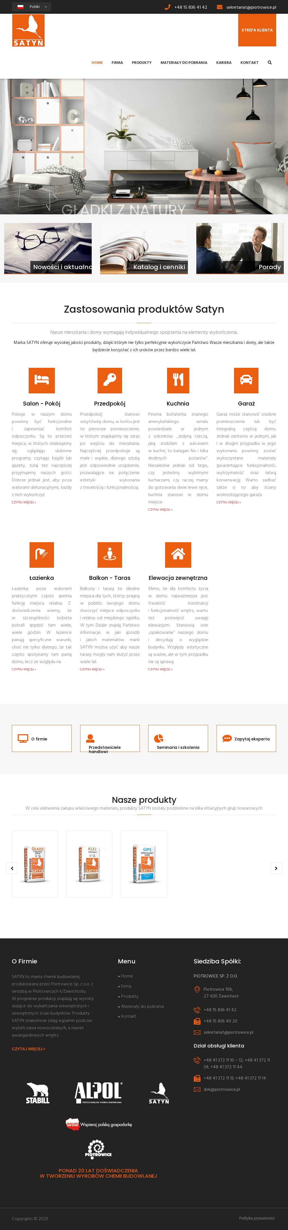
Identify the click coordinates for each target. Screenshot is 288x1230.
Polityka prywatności (257, 1218)
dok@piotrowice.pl (222, 1089)
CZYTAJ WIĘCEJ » (24, 502)
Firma (117, 63)
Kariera (223, 63)
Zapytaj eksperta (252, 739)
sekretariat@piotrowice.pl (251, 7)
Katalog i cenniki (159, 267)
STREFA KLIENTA (257, 30)
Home (97, 63)
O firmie (39, 739)
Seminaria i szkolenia (178, 747)
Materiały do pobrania (184, 63)
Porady (270, 267)
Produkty (142, 63)
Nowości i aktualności (67, 267)
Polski (38, 8)
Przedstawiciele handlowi (105, 749)
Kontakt (249, 63)
